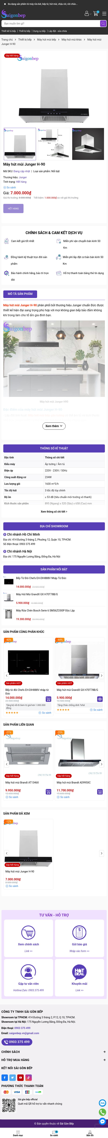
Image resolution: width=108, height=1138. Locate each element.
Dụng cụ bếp (39, 31)
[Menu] (104, 13)
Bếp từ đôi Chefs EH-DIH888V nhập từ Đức (41, 578)
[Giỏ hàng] (96, 13)
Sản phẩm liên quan (18, 724)
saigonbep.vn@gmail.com (24, 1033)
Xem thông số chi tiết (54, 511)
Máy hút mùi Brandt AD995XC (74, 782)
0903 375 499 (27, 544)
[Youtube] (20, 1077)
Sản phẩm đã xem (16, 813)
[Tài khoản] (86, 13)
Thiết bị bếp (25, 31)
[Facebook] (4, 1077)
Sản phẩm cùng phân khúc (23, 632)
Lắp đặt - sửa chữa (57, 31)
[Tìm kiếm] (103, 23)
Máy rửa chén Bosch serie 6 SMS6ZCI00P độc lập (45, 610)
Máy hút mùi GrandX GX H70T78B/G (37, 594)
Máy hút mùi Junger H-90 (20, 871)
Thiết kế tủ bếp (9, 31)
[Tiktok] (28, 1077)
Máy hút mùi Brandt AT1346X (22, 782)
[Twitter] (12, 1077)
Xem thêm (53, 426)
